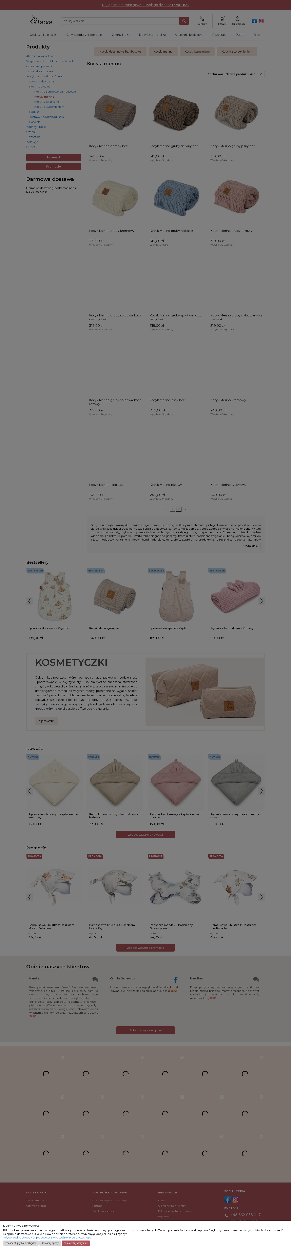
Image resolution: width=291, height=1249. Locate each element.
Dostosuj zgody (50, 1243)
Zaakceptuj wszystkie (76, 1243)
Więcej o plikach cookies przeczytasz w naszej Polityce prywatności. (47, 1237)
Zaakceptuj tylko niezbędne (21, 1243)
